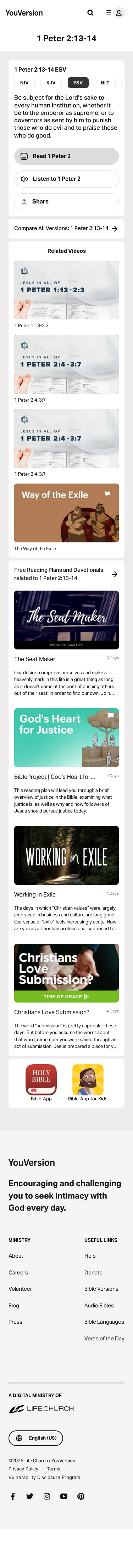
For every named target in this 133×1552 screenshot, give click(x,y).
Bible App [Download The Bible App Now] (41, 1082)
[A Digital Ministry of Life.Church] (66, 1398)
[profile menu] (113, 13)
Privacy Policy (23, 1469)
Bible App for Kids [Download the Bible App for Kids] (87, 1082)
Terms (53, 1469)
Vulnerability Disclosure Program (44, 1477)
